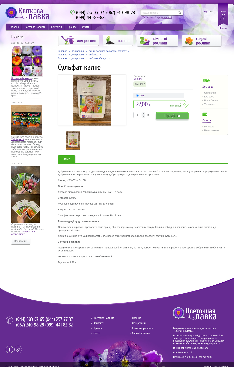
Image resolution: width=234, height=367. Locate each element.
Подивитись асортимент (23, 232)
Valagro (137, 78)
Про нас (72, 27)
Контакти (56, 27)
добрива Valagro (98, 58)
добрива (93, 54)
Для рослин (139, 323)
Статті (85, 27)
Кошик (223, 28)
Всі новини (20, 241)
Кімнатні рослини (142, 328)
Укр (205, 11)
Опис (66, 159)
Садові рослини (141, 333)
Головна (14, 27)
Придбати (172, 115)
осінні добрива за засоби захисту (107, 51)
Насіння (136, 318)
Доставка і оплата (35, 27)
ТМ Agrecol (17, 139)
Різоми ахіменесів (21, 78)
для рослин (78, 51)
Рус (210, 11)
